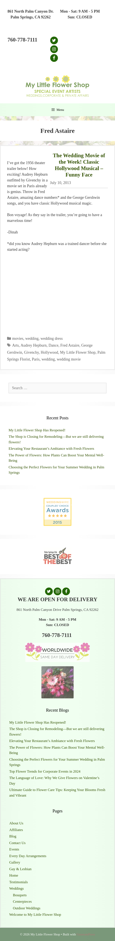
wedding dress (52, 338)
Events (14, 849)
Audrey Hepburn (34, 345)
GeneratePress (86, 934)
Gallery (14, 862)
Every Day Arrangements (27, 856)
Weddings (16, 888)
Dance (53, 345)
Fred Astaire (69, 345)
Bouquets (20, 895)
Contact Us (17, 843)
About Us (16, 823)
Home (13, 875)
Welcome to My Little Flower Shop (35, 915)
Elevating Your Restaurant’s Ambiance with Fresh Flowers (51, 449)
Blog (12, 836)
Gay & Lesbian (20, 869)
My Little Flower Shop (78, 352)
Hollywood (49, 352)
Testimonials (18, 882)
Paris (36, 359)
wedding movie (69, 359)
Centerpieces (22, 901)
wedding (32, 338)
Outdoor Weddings (26, 908)
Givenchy (31, 352)
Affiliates (16, 830)
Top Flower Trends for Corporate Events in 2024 (44, 771)
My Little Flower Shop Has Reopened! (37, 430)
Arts (15, 345)
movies (17, 338)
